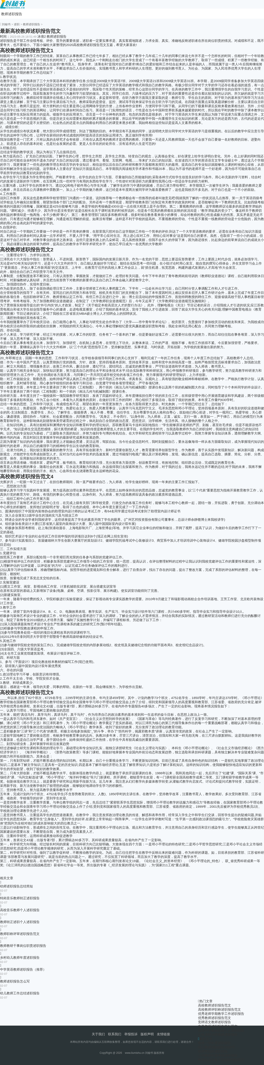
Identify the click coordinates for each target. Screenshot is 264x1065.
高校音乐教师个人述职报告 (20, 910)
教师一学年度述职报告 (214, 1043)
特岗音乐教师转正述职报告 (20, 898)
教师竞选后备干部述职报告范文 (221, 1059)
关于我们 (98, 1034)
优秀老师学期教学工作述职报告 (221, 1013)
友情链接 (163, 1034)
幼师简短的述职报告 (213, 1051)
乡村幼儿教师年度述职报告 (20, 957)
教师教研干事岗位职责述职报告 (23, 945)
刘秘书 (6, 24)
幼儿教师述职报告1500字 (216, 1047)
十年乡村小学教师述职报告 (218, 1034)
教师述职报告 (11, 14)
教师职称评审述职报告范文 (20, 934)
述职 (17, 24)
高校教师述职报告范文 (214, 1005)
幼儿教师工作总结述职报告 (20, 993)
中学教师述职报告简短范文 (218, 1026)
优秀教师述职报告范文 (214, 1018)
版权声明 (147, 1034)
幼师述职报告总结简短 (16, 886)
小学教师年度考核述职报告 (218, 1055)
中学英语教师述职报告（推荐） (23, 969)
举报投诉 (131, 1034)
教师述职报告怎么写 (15, 981)
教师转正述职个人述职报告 (20, 922)
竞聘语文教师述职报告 (214, 1022)
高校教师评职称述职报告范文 (219, 1009)
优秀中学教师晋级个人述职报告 (221, 1030)
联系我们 (114, 1034)
